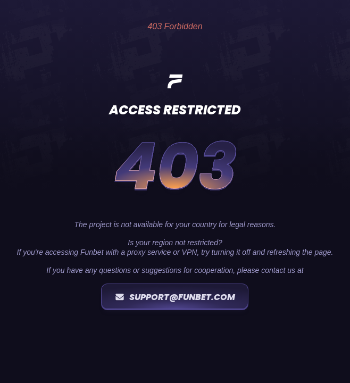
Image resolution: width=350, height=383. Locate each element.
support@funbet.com (174, 297)
